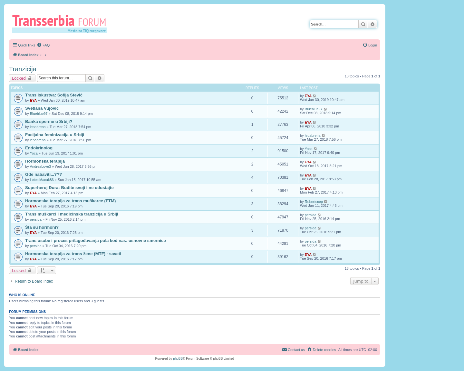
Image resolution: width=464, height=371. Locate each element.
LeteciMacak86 (42, 180)
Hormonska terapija (45, 161)
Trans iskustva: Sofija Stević (53, 95)
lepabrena (38, 127)
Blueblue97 (39, 113)
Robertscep (314, 202)
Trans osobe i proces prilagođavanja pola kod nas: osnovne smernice (95, 240)
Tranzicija (22, 69)
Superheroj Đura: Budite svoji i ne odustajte (69, 187)
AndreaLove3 (40, 166)
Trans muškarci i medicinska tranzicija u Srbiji (71, 214)
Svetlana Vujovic (42, 108)
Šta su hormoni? (42, 227)
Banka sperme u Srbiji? (48, 121)
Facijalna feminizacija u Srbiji (54, 134)
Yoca (34, 153)
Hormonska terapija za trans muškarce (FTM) (70, 200)
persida (36, 219)
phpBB (178, 358)
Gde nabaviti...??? (43, 174)
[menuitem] (43, 45)
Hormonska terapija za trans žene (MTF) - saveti (73, 253)
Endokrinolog (39, 147)
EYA (33, 100)
